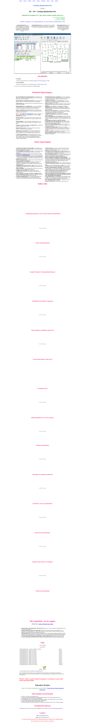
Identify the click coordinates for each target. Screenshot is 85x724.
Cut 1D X (19, 154)
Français (25, 0)
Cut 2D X (40, 153)
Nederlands (43, 0)
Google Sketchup (30, 113)
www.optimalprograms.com (43, 715)
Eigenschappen (27, 21)
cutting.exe (35, 80)
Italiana (34, 0)
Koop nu (42, 669)
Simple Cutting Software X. (58, 708)
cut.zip (42, 84)
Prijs (45, 21)
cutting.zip (44, 80)
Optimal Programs (26, 154)
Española (29, 0)
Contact (63, 21)
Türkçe (52, 0)
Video (32, 21)
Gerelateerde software (58, 21)
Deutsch (38, 0)
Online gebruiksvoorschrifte (46, 624)
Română (56, 0)
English (20, 0)
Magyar (48, 0)
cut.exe (35, 84)
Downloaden (22, 21)
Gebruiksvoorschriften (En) (38, 21)
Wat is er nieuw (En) (49, 21)
